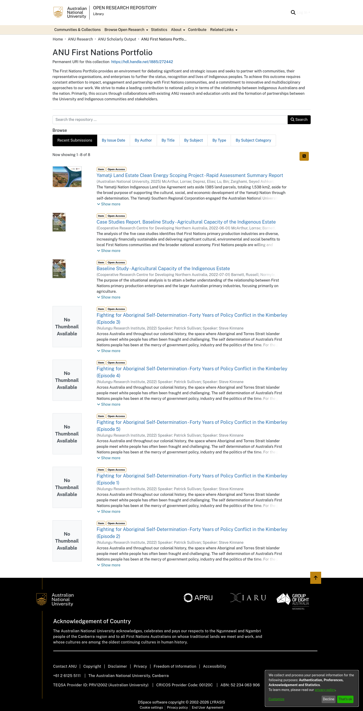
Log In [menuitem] (302, 12)
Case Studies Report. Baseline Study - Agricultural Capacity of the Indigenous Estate (186, 222)
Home (58, 39)
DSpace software (152, 702)
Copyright (92, 666)
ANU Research (80, 39)
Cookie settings (151, 707)
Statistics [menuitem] (159, 29)
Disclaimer (117, 666)
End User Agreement (207, 707)
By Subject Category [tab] (253, 140)
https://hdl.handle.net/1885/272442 (142, 62)
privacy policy (325, 690)
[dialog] (311, 688)
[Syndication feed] (304, 156)
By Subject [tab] (193, 140)
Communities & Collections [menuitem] (77, 29)
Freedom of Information (175, 666)
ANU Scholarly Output (117, 39)
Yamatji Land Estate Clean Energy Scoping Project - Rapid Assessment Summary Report (190, 175)
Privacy (140, 666)
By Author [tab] (143, 140)
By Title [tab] (168, 140)
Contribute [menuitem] (197, 29)
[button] (109, 204)
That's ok (345, 699)
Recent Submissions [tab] (74, 140)
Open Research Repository (125, 7)
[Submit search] (293, 12)
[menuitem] (126, 29)
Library (98, 14)
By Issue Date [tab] (113, 140)
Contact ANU (65, 666)
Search (299, 119)
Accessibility (214, 666)
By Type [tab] (219, 140)
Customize (276, 699)
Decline (328, 699)
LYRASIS (217, 702)
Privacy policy (177, 707)
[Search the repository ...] (170, 119)
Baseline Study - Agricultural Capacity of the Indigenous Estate (163, 268)
